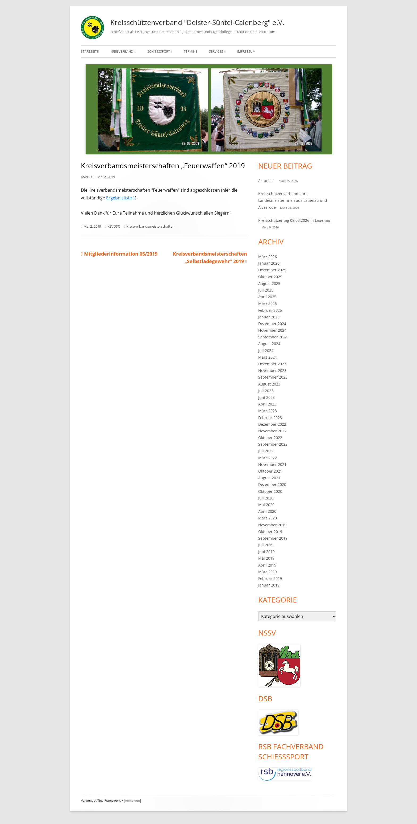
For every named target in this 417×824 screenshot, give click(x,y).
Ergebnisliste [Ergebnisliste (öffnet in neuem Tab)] (120, 198)
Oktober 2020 (270, 491)
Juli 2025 (265, 290)
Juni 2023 (266, 397)
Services (216, 51)
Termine (190, 51)
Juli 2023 (265, 390)
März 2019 (267, 571)
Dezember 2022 (272, 424)
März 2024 (267, 357)
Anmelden (132, 800)
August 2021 (269, 477)
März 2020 (267, 517)
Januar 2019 (269, 585)
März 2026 (267, 256)
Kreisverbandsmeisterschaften (150, 226)
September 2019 (272, 538)
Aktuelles (266, 180)
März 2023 (267, 410)
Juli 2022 (265, 450)
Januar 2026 (269, 263)
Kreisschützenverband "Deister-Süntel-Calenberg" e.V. (197, 22)
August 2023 (269, 384)
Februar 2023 (270, 417)
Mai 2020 (266, 504)
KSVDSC (87, 176)
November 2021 (272, 464)
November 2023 (272, 370)
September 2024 (272, 336)
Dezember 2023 (272, 363)
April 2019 (267, 565)
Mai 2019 (266, 558)
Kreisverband (121, 51)
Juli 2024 (265, 350)
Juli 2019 (265, 544)
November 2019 (272, 524)
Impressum (246, 51)
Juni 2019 (266, 551)
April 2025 (267, 296)
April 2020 (267, 511)
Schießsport (158, 51)
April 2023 (267, 404)
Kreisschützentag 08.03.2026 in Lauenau (294, 220)
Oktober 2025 (270, 276)
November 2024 (272, 330)
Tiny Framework (108, 800)
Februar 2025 (270, 310)
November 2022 (272, 430)
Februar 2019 (270, 578)
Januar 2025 (269, 316)
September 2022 (272, 444)
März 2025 (267, 303)
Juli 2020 (265, 498)
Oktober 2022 (270, 437)
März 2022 (267, 457)
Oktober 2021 (270, 471)
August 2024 (269, 343)
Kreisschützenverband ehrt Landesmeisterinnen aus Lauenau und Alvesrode (292, 200)
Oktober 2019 (270, 531)
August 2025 (269, 283)
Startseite (90, 51)
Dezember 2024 (272, 323)
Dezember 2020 (272, 484)
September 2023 (272, 377)
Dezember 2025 (272, 269)
